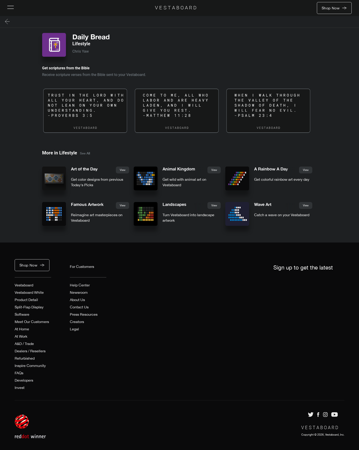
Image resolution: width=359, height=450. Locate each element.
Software (22, 314)
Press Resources (84, 314)
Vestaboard (24, 285)
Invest (19, 387)
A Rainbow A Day (271, 169)
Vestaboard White (29, 292)
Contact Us (79, 307)
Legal (74, 329)
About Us (77, 300)
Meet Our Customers (32, 322)
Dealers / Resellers (30, 351)
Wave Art (262, 204)
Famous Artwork (87, 204)
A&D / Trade (24, 344)
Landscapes (174, 204)
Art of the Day (84, 169)
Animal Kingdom (179, 169)
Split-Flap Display (29, 307)
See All (85, 153)
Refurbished (25, 358)
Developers (24, 380)
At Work (21, 336)
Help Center (80, 285)
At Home (22, 329)
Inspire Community (30, 366)
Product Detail (26, 300)
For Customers (82, 266)
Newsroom (79, 292)
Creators (77, 322)
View (122, 170)
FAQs (19, 373)
